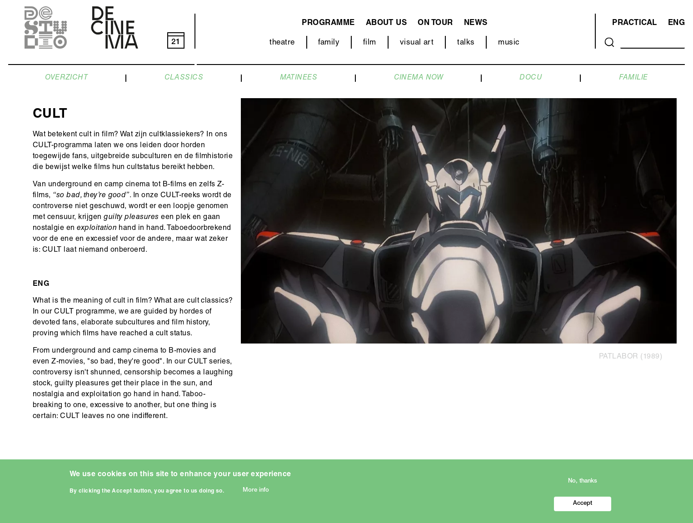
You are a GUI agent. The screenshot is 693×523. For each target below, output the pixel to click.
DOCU (530, 78)
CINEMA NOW (419, 78)
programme (328, 23)
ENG (676, 23)
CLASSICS (184, 78)
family (328, 43)
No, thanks (582, 484)
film (369, 43)
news (476, 23)
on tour (435, 23)
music (508, 43)
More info (256, 493)
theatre (281, 43)
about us (386, 23)
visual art (417, 43)
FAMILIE (633, 78)
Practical (634, 23)
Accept (582, 506)
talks (465, 43)
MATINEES (299, 78)
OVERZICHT (66, 78)
